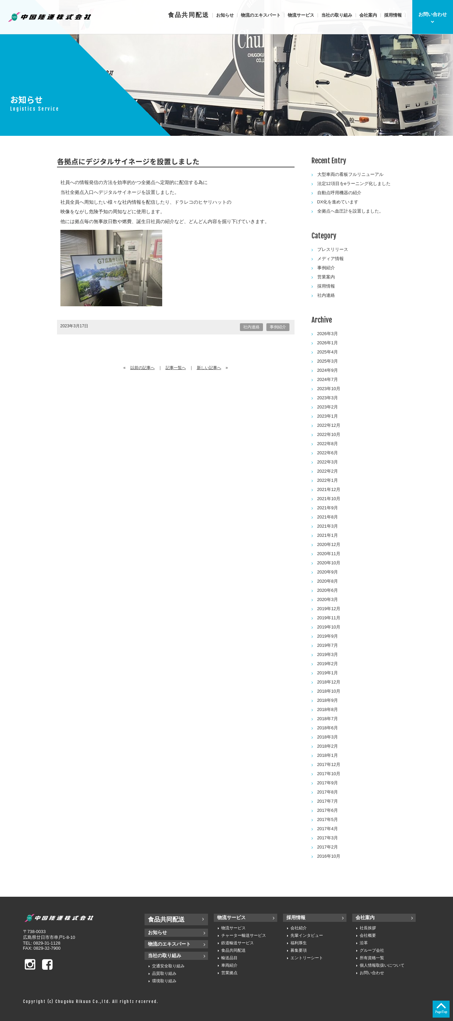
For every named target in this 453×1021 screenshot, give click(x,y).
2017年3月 (327, 837)
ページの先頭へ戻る (441, 1009)
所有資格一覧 (372, 957)
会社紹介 (298, 928)
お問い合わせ (372, 972)
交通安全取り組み (168, 966)
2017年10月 (329, 773)
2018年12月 (329, 682)
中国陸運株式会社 (50, 17)
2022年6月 (327, 452)
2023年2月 (327, 406)
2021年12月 (329, 489)
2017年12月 (329, 764)
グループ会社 (372, 950)
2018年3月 (327, 737)
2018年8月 (327, 709)
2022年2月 (327, 471)
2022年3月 (327, 461)
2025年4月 (327, 351)
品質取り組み (164, 973)
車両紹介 (229, 965)
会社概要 (368, 935)
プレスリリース (332, 249)
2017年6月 (327, 810)
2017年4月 (327, 828)
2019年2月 (327, 663)
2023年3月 (327, 397)
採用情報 (393, 15)
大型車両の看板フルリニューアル (350, 174)
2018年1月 (327, 755)
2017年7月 (327, 801)
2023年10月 (329, 388)
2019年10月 (329, 627)
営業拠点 (229, 972)
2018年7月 (327, 718)
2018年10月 (329, 691)
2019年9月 (327, 636)
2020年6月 (327, 590)
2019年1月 (327, 672)
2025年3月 (327, 361)
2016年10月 (329, 856)
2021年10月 (329, 498)
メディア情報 (330, 258)
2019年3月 (327, 654)
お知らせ (225, 15)
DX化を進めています (338, 201)
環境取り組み (164, 981)
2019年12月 (329, 608)
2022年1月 (327, 480)
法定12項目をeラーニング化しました (354, 183)
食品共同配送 (188, 15)
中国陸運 (60, 918)
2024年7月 (327, 379)
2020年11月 (329, 553)
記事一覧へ (176, 367)
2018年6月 (327, 727)
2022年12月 (329, 425)
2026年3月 (327, 333)
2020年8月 (327, 581)
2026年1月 (327, 342)
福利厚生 (298, 943)
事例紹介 (278, 327)
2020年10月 (329, 562)
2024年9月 (327, 370)
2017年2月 (327, 847)
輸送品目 (229, 957)
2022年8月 (327, 443)
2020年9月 (327, 572)
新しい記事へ (209, 367)
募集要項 (298, 950)
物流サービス (301, 15)
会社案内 (368, 15)
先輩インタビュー (306, 935)
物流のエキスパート (261, 15)
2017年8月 (327, 792)
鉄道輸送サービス (237, 943)
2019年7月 (327, 645)
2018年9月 (327, 700)
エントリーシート (306, 957)
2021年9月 (327, 507)
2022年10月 (329, 434)
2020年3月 (327, 599)
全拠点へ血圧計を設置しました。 (350, 211)
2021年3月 (327, 526)
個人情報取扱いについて (382, 965)
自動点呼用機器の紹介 (339, 192)
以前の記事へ (142, 367)
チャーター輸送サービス (243, 935)
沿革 (364, 943)
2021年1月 (327, 535)
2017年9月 (327, 782)
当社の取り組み (336, 15)
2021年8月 (327, 516)
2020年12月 (329, 544)
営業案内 (326, 276)
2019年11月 (329, 617)
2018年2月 (327, 746)
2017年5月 (327, 819)
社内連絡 (251, 327)
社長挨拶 (368, 928)
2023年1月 (327, 416)
